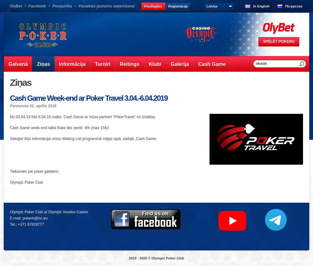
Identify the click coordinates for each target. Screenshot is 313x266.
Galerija (180, 64)
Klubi (155, 64)
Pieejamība (62, 6)
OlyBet (16, 6)
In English (261, 6)
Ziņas (43, 64)
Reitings (129, 64)
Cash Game (212, 64)
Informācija (72, 64)
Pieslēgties (153, 6)
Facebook (37, 6)
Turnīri (102, 64)
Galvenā (18, 64)
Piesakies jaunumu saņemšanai (107, 6)
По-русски (293, 6)
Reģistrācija (178, 6)
